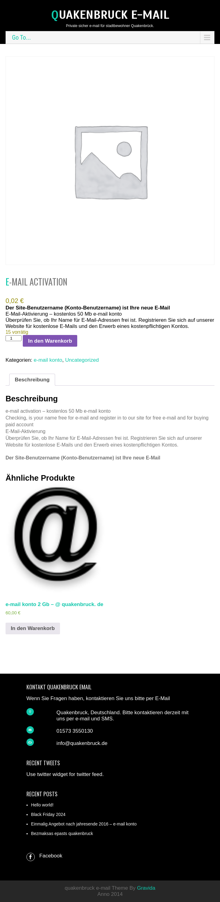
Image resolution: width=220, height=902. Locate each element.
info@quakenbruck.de (82, 743)
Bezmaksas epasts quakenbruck (62, 833)
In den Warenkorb (50, 341)
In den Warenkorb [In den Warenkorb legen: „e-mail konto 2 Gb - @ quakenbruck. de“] (33, 628)
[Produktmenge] (14, 338)
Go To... (21, 37)
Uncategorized (82, 360)
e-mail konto (48, 360)
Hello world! (42, 804)
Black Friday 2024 (48, 814)
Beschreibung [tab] (32, 380)
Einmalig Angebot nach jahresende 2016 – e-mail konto (84, 823)
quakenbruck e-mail (110, 15)
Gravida (146, 888)
